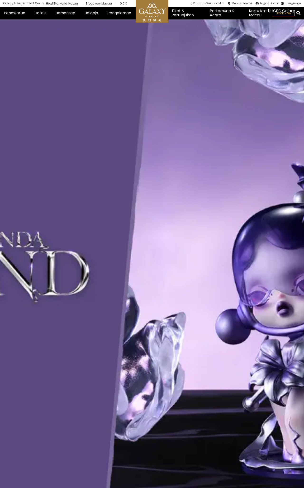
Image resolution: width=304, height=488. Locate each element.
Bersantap (65, 13)
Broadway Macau (99, 3)
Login (264, 3)
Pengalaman (119, 13)
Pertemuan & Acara (222, 13)
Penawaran (14, 13)
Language (293, 3)
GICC (123, 3)
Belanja (91, 13)
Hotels (40, 13)
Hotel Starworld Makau (62, 3)
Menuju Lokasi (242, 3)
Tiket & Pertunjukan (182, 13)
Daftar (274, 3)
